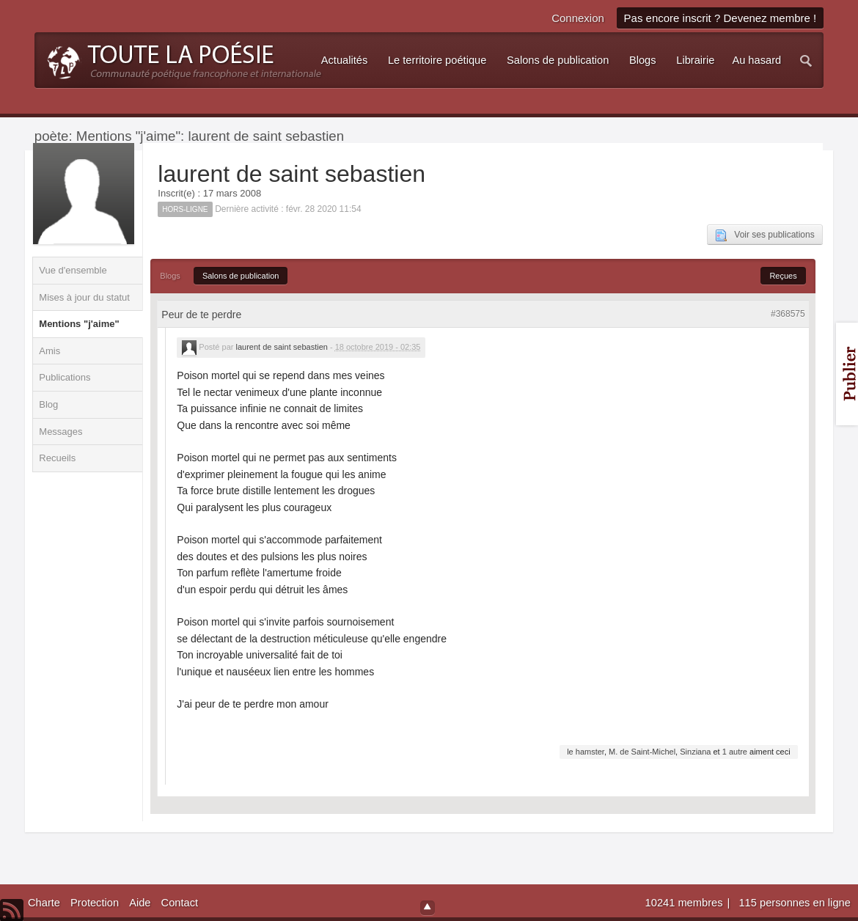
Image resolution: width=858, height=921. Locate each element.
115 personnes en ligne (794, 903)
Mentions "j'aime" (79, 323)
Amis (49, 350)
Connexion (577, 18)
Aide (139, 903)
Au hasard (756, 60)
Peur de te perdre (201, 314)
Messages (60, 431)
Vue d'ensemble (72, 270)
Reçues (782, 275)
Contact (180, 903)
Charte (44, 903)
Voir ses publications (764, 235)
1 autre (734, 751)
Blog (48, 404)
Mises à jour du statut (84, 297)
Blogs (170, 275)
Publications (64, 377)
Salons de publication (240, 275)
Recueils (57, 457)
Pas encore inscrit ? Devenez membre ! (720, 18)
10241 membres (685, 903)
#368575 (788, 314)
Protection (94, 903)
